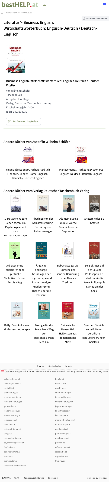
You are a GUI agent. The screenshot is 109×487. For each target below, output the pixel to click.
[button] (104, 4)
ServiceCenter (55, 366)
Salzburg (71, 371)
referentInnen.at (62, 447)
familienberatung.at (13, 401)
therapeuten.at (10, 461)
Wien (105, 371)
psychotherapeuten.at (14, 442)
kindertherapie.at (12, 410)
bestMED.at (9, 388)
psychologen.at (62, 438)
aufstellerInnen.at (12, 379)
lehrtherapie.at (62, 415)
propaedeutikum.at (12, 438)
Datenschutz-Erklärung (34, 477)
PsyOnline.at (9, 447)
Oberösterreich (59, 371)
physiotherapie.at (63, 433)
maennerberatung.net (65, 420)
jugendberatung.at (63, 406)
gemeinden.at (10, 406)
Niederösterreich (43, 371)
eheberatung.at (11, 392)
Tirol (89, 371)
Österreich (7, 371)
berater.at (59, 379)
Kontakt (68, 366)
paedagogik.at (61, 429)
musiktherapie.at (62, 424)
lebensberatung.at (12, 415)
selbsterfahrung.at (12, 451)
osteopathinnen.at (12, 429)
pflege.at (8, 433)
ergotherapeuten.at (12, 397)
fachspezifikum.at (63, 397)
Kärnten (30, 371)
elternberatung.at (63, 392)
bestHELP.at (60, 383)
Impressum (53, 477)
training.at (60, 461)
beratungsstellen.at (12, 383)
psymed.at (60, 442)
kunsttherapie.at (62, 410)
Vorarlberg (97, 371)
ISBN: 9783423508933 (22, 12)
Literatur (11, 22)
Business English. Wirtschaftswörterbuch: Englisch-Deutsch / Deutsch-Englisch (50, 28)
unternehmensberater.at (15, 465)
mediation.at (9, 424)
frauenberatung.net (64, 401)
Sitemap (40, 366)
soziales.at (8, 456)
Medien (8, 12)
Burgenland (20, 371)
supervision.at (61, 456)
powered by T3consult (97, 477)
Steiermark (81, 371)
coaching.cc (60, 388)
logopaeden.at (10, 420)
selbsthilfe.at (61, 451)
